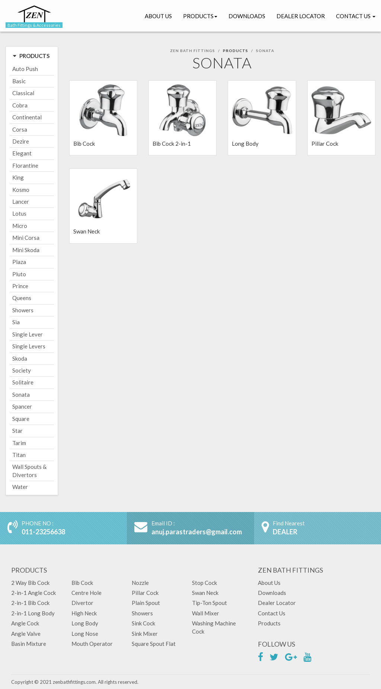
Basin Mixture (28, 643)
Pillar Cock (145, 592)
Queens (21, 297)
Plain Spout (146, 602)
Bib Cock (82, 582)
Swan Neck (205, 592)
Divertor (82, 602)
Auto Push (25, 68)
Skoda (19, 358)
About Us (158, 16)
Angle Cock (25, 623)
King (18, 177)
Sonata (21, 394)
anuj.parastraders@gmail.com (196, 532)
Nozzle (140, 582)
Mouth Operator (92, 643)
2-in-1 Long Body (33, 613)
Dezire (20, 141)
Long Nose (84, 633)
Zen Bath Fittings (192, 50)
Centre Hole (86, 592)
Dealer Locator (300, 16)
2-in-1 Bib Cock (30, 602)
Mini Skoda (25, 250)
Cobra (20, 105)
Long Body (84, 623)
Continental (27, 117)
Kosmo (20, 189)
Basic (19, 81)
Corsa (19, 129)
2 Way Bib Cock (30, 582)
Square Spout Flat (154, 643)
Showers (22, 310)
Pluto (19, 274)
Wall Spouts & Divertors (29, 470)
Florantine (25, 165)
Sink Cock (143, 623)
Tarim (19, 443)
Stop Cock (204, 582)
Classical (23, 93)
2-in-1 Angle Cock (33, 592)
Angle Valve (26, 633)
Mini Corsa (25, 237)
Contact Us (271, 613)
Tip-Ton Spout (209, 602)
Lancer (20, 201)
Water (20, 486)
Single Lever (27, 334)
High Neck (84, 613)
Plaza (19, 261)
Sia (16, 322)
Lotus (19, 213)
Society (21, 370)
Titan (19, 454)
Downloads (246, 16)
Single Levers (28, 346)
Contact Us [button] (355, 16)
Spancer (22, 406)
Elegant (22, 153)
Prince (20, 286)
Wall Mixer (205, 613)
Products (200, 16)
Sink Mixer (145, 633)
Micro (19, 225)
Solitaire (22, 382)
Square (20, 418)
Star (17, 430)
